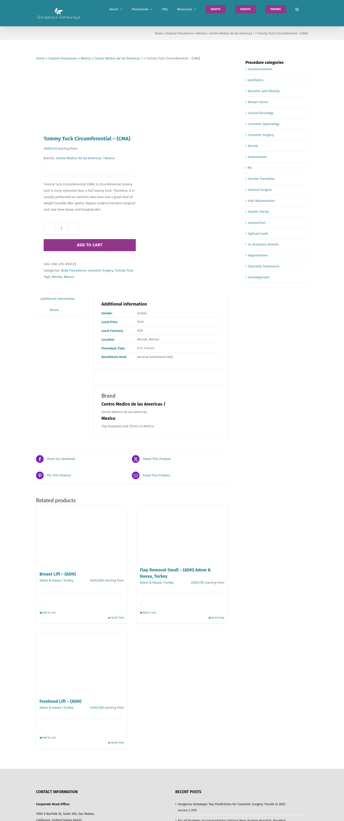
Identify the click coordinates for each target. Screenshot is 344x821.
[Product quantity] (61, 228)
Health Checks (258, 212)
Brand (54, 310)
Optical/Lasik (258, 234)
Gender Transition (261, 179)
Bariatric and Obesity (264, 91)
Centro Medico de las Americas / (232, 33)
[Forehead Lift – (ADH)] (81, 663)
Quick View (117, 617)
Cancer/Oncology (261, 113)
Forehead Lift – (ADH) (60, 701)
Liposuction (256, 223)
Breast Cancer (258, 102)
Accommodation (260, 69)
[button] (297, 9)
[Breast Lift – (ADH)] (81, 536)
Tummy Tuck (124, 270)
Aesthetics (255, 80)
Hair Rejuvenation (261, 201)
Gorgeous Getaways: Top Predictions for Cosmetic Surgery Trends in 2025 (231, 804)
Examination (257, 157)
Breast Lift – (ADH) (57, 574)
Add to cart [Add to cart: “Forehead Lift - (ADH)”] (49, 737)
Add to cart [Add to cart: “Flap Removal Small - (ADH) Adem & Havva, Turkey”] (149, 612)
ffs (250, 168)
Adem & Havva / (51, 580)
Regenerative (257, 255)
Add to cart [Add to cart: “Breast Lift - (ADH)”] (49, 612)
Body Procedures (73, 270)
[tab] (57, 298)
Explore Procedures (180, 33)
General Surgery (260, 190)
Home (159, 33)
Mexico (201, 33)
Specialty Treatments (263, 266)
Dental (253, 146)
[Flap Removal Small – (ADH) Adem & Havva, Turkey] (182, 534)
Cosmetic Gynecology (264, 124)
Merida (57, 277)
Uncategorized (258, 277)
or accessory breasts (263, 244)
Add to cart (90, 245)
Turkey (68, 580)
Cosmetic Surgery (100, 270)
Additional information (58, 299)
